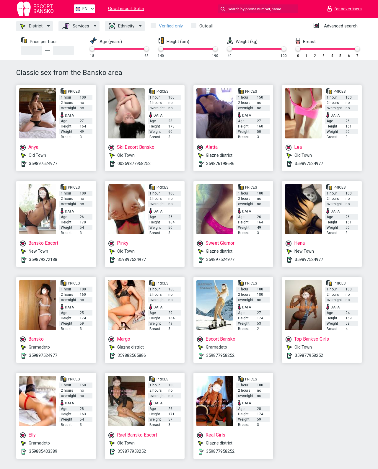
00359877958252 (134, 163)
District (31, 26)
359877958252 (220, 355)
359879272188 (43, 259)
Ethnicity (121, 26)
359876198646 (220, 163)
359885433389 (43, 451)
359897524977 (43, 163)
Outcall (206, 26)
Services (75, 26)
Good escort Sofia (126, 8)
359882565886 (132, 355)
